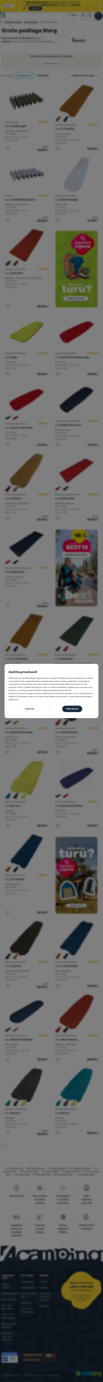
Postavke (29, 709)
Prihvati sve (72, 709)
